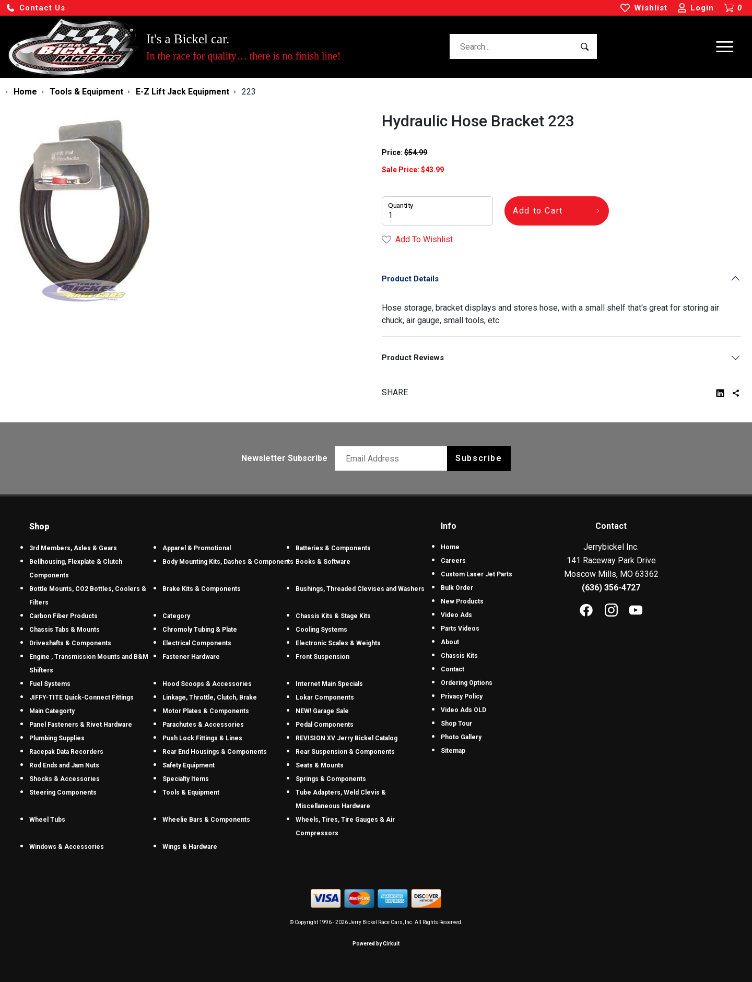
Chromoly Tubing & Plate (199, 629)
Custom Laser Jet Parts (476, 574)
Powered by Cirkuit (376, 943)
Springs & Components (331, 779)
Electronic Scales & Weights (338, 643)
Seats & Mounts (320, 765)
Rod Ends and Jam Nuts (64, 765)
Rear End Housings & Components (214, 751)
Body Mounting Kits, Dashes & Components (227, 561)
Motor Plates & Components (205, 711)
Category (176, 616)
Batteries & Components (333, 548)
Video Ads (456, 615)
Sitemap (453, 750)
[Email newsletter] (393, 458)
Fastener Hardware (191, 656)
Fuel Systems (49, 684)
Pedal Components (325, 724)
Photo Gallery (461, 737)
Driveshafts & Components (70, 643)
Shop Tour (456, 723)
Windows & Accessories (66, 846)
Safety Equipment (188, 765)
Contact (452, 669)
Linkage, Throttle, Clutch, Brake (209, 697)
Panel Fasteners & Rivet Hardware (80, 724)
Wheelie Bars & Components (206, 819)
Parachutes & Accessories (203, 724)
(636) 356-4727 (611, 588)
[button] (35, 8)
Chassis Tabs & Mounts (64, 629)
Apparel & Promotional (196, 548)
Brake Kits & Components (201, 589)
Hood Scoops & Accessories (207, 684)
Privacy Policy (462, 696)
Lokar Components (325, 697)
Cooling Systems (321, 629)
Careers (453, 560)
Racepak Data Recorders (66, 751)
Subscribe (478, 458)
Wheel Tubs (47, 819)
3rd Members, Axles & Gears (73, 548)
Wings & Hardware (189, 846)
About (450, 642)
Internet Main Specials (329, 684)
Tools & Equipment (190, 792)
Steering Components (63, 792)
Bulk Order (457, 587)
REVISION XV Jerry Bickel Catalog (346, 738)
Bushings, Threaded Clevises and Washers (360, 589)
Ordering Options (466, 683)
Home (450, 547)
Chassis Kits (459, 655)
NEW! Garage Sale (322, 711)
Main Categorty (52, 711)
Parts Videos (460, 628)
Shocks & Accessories (64, 779)
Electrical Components (196, 643)
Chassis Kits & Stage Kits (333, 616)
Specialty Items (185, 779)
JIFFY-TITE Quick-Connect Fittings (81, 697)
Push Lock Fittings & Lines (202, 738)
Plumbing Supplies (57, 738)
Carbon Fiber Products (63, 616)
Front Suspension (322, 656)
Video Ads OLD (463, 710)
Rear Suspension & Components (345, 751)
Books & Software (323, 561)
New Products (462, 601)
